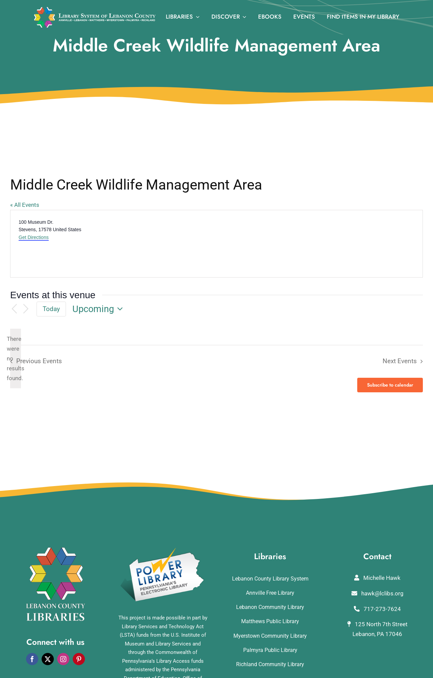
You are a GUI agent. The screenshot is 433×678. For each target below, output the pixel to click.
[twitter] (48, 659)
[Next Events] (26, 309)
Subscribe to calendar (390, 385)
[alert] (15, 358)
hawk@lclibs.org (377, 593)
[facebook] (32, 659)
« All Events (24, 204)
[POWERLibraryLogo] (162, 550)
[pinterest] (79, 659)
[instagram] (63, 659)
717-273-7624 (377, 609)
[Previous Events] (14, 309)
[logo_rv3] (95, 9)
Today (51, 309)
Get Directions (34, 237)
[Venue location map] (319, 243)
